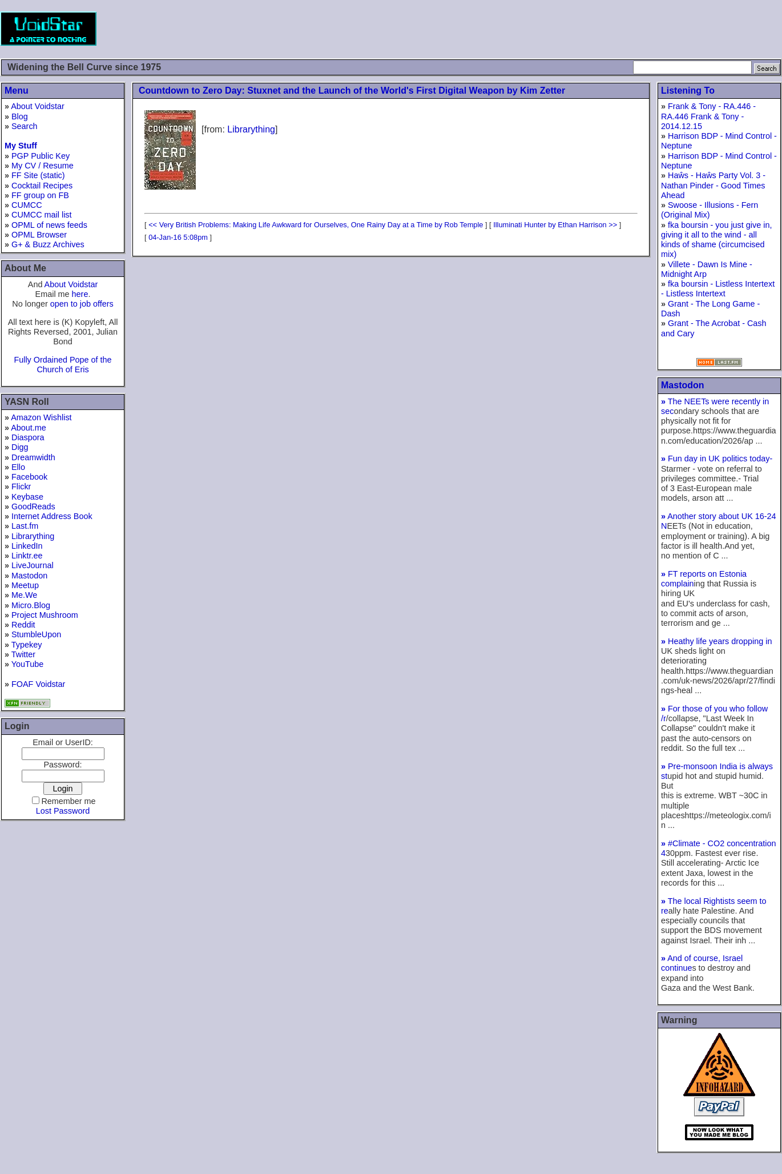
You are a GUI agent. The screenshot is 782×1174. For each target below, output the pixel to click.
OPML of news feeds (49, 225)
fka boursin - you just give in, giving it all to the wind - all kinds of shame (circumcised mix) (716, 239)
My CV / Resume (42, 165)
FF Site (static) (38, 175)
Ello (18, 467)
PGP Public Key (40, 155)
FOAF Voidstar (38, 684)
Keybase (27, 496)
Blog (19, 116)
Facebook (29, 476)
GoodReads (33, 506)
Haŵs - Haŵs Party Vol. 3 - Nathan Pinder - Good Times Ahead (713, 185)
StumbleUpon (36, 634)
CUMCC (26, 205)
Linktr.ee (26, 555)
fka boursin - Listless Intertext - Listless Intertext (718, 288)
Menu (17, 90)
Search (24, 126)
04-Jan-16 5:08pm (178, 237)
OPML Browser (39, 234)
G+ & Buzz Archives (47, 244)
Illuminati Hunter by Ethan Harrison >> (555, 224)
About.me (28, 427)
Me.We (24, 595)
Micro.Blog (30, 605)
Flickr (21, 486)
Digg (20, 447)
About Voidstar (38, 106)
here (80, 294)
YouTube (27, 664)
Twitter (23, 654)
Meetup (25, 585)
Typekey (26, 644)
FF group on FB (40, 195)
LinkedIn (26, 545)
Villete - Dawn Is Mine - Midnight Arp (706, 269)
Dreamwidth (33, 457)
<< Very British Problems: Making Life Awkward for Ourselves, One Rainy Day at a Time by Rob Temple (315, 224)
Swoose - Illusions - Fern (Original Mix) (709, 209)
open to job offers (82, 303)
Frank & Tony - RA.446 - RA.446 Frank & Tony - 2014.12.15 (708, 116)
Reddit (23, 624)
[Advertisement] (574, 28)
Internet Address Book (51, 516)
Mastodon (29, 575)
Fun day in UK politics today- (716, 458)
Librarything (32, 536)
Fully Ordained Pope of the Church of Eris (62, 364)
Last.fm (24, 525)
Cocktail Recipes (41, 185)
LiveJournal (32, 565)
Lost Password (63, 810)
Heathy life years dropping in (716, 641)
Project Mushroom (44, 615)
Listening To (688, 90)
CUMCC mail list (41, 214)
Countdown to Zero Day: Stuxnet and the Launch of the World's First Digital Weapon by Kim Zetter (352, 90)
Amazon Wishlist (41, 417)
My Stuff (21, 145)
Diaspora (28, 437)
